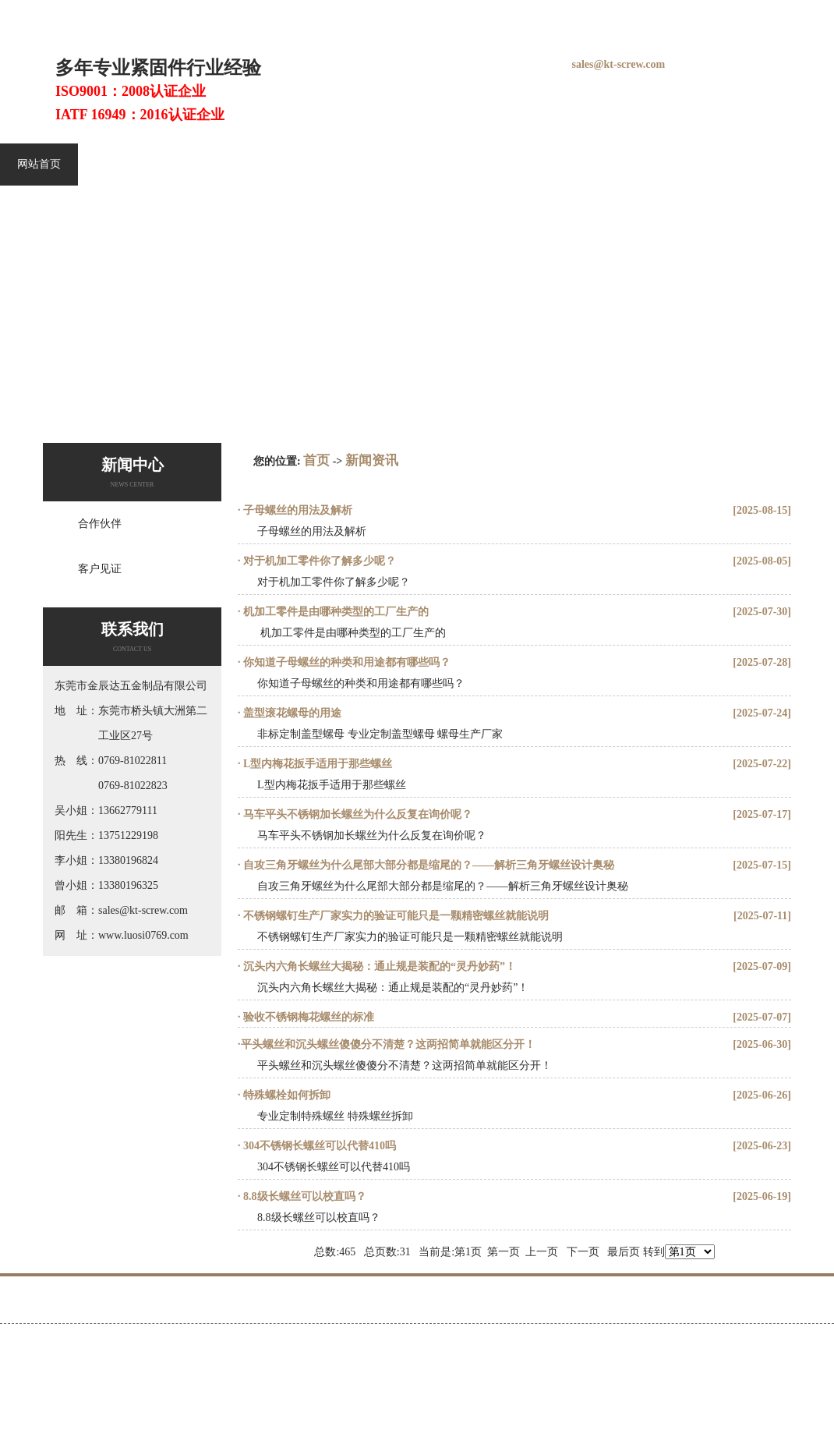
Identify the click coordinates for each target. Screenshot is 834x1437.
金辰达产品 (378, 164)
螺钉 (239, 15)
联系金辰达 (788, 1304)
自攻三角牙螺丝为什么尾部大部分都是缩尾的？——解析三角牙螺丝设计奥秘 (428, 865)
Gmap (484, 1345)
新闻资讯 (784, 164)
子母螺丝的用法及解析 (297, 510)
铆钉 (408, 15)
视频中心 (617, 164)
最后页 (623, 1252)
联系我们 (769, 15)
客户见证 (461, 164)
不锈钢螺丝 (122, 164)
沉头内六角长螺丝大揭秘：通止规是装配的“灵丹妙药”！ (379, 966)
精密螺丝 (294, 164)
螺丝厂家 (338, 15)
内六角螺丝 (211, 164)
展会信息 (539, 164)
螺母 (379, 15)
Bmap (458, 1345)
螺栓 (269, 15)
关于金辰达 (700, 164)
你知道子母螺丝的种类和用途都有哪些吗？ (346, 662)
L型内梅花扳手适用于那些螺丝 (317, 764)
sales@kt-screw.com (619, 64)
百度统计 (30, 1373)
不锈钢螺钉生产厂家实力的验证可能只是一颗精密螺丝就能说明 (395, 916)
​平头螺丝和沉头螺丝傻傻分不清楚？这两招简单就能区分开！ (388, 1044)
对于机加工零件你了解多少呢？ (319, 561)
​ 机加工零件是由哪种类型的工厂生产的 (335, 612)
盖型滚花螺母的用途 (291, 713)
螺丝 (298, 15)
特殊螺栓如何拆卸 (286, 1095)
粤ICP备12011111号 (387, 1345)
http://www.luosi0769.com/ (276, 1345)
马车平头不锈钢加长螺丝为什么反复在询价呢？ (357, 814)
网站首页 (39, 164)
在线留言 (718, 15)
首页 (316, 460)
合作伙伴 (100, 523)
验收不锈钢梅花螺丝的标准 (308, 1017)
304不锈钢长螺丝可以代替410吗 (319, 1146)
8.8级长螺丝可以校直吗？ (303, 1196)
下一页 (583, 1252)
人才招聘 (704, 1304)
